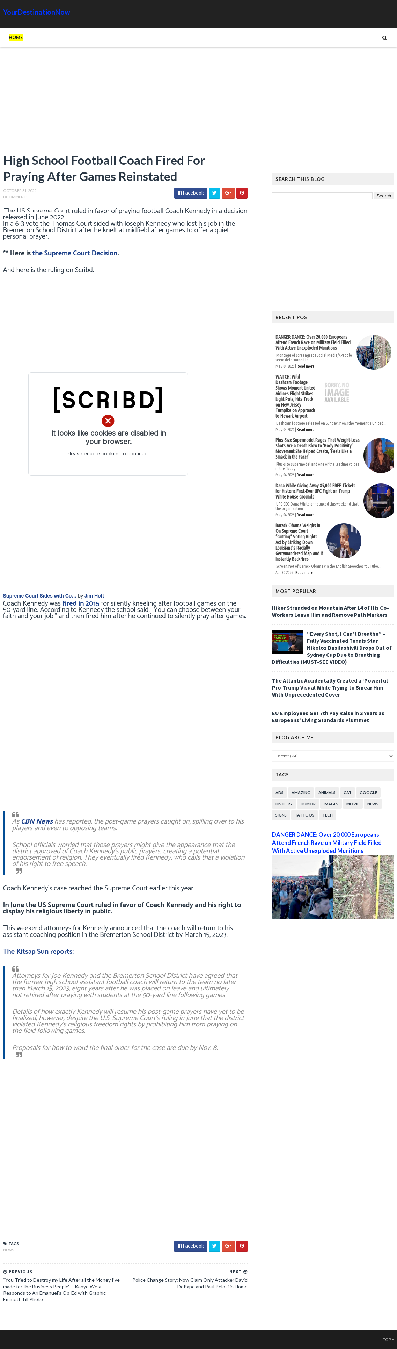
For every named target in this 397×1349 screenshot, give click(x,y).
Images (331, 803)
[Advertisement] (125, 103)
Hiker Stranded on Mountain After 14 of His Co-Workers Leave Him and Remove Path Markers (330, 611)
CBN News (37, 821)
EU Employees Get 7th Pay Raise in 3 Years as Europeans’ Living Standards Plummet (328, 716)
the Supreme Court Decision (75, 253)
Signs (281, 815)
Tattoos (304, 815)
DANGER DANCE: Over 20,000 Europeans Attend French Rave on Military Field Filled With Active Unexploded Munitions (313, 342)
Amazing (301, 792)
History (284, 803)
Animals (327, 792)
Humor (308, 803)
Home (16, 37)
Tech (327, 815)
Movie (352, 803)
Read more (306, 366)
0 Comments (15, 197)
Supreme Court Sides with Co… (40, 596)
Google (368, 792)
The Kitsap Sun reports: (38, 952)
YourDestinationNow (36, 12)
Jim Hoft (94, 596)
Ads (279, 792)
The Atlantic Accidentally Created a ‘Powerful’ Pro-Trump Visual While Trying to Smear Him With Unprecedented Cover (331, 687)
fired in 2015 (81, 603)
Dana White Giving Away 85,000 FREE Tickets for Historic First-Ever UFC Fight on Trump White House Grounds (315, 491)
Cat (348, 792)
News (8, 1250)
